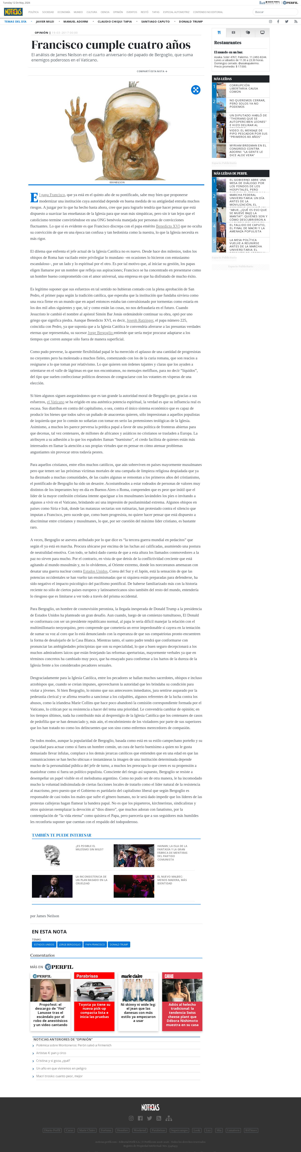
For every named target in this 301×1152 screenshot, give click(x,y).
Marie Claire (87, 1130)
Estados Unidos (95, 571)
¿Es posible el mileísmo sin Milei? (89, 847)
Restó (164, 12)
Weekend (140, 1130)
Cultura (102, 12)
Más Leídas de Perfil (230, 173)
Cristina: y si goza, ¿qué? (53, 1061)
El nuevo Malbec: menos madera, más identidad (172, 880)
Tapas (177, 12)
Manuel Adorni (76, 21)
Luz (208, 1130)
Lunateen (233, 1130)
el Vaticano (55, 402)
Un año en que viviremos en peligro (61, 1068)
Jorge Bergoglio (101, 332)
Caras (69, 1130)
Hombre (122, 1130)
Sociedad (52, 12)
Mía (219, 1130)
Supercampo (179, 1130)
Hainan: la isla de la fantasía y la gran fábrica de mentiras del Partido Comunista (172, 852)
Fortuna (106, 1130)
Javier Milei (45, 21)
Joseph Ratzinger (140, 320)
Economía (70, 12)
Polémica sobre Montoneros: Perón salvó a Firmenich (73, 1045)
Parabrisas (158, 1130)
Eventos (149, 12)
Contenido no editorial (240, 12)
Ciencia (118, 12)
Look (197, 1130)
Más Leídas (223, 79)
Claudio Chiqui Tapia (115, 21)
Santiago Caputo (156, 21)
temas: (36, 939)
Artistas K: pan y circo (51, 1053)
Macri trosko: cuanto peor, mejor (59, 1076)
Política (35, 12)
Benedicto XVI (168, 226)
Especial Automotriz (201, 12)
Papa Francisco (95, 944)
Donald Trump (191, 21)
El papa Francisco (52, 194)
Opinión (133, 12)
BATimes (251, 1130)
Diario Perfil (52, 1130)
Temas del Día (15, 21)
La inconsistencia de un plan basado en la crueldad (91, 880)
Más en (51, 967)
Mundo (87, 12)
